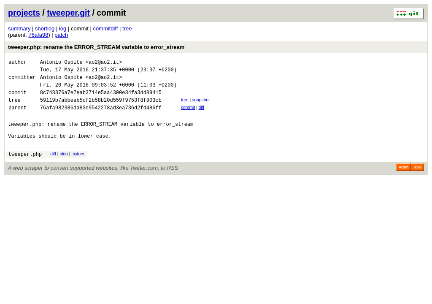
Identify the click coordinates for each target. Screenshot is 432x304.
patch (61, 35)
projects (24, 12)
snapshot (201, 106)
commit (188, 115)
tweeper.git (68, 12)
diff (202, 115)
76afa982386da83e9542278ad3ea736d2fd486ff (101, 116)
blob (63, 166)
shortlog (44, 28)
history (77, 166)
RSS (417, 181)
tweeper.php (25, 167)
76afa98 (38, 35)
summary (19, 28)
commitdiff (105, 28)
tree (127, 28)
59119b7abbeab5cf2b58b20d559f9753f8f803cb (101, 107)
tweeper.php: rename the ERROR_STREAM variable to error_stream (96, 47)
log (62, 28)
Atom (403, 181)
